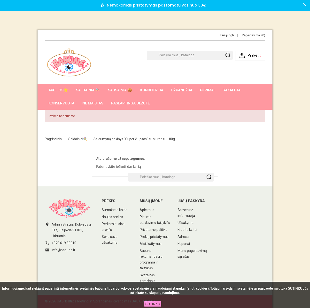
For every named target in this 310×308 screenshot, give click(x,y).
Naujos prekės (112, 217)
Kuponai (184, 244)
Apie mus (147, 210)
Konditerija (151, 90)
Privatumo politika (153, 230)
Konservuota (61, 103)
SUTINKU (152, 304)
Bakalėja (231, 90)
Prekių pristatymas (154, 237)
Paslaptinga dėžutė (130, 103)
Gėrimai (207, 90)
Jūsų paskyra (191, 201)
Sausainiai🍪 (120, 90)
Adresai (183, 237)
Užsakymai (186, 223)
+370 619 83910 (64, 243)
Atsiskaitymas (151, 244)
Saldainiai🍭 (88, 90)
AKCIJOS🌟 (58, 90)
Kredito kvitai (187, 230)
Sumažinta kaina (114, 210)
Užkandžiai (181, 90)
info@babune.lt (63, 250)
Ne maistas (92, 103)
